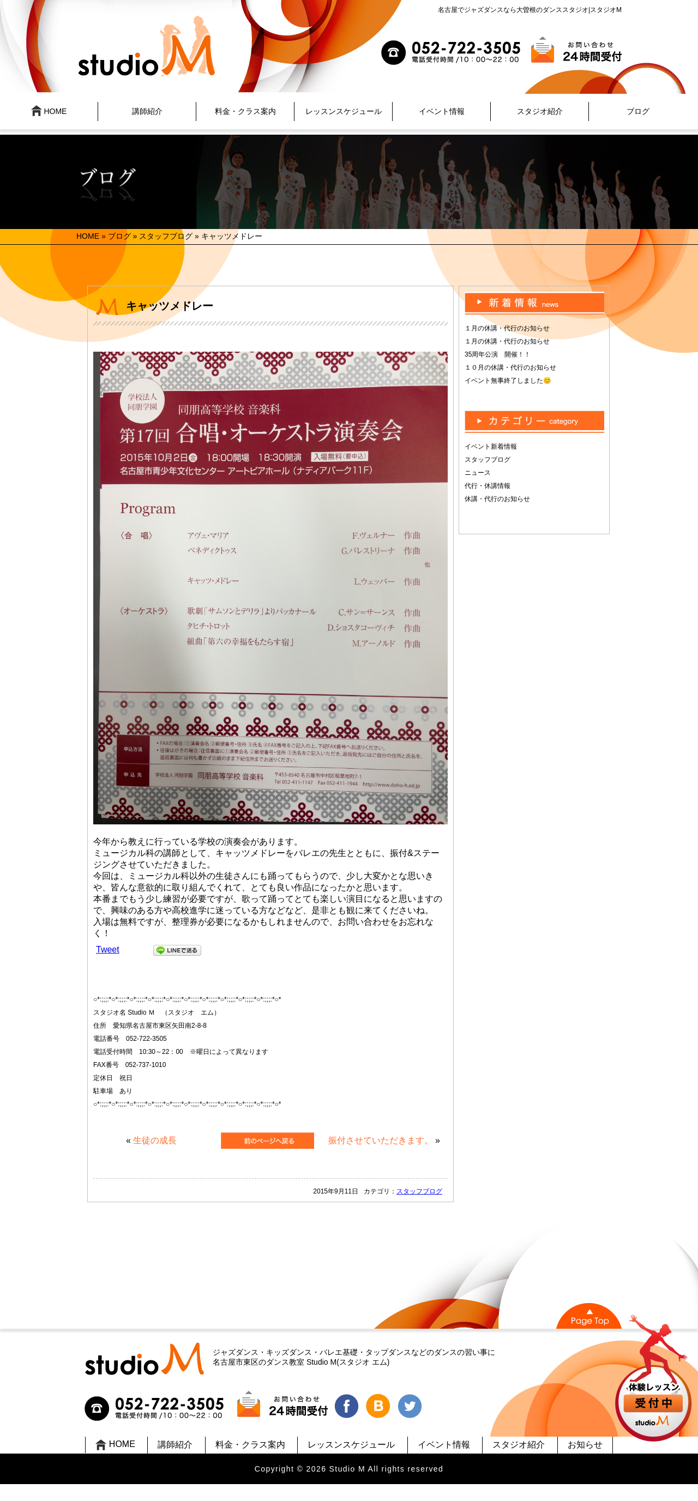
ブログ (638, 111)
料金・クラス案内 (245, 111)
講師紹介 (147, 111)
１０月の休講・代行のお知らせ (510, 367)
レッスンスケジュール (343, 111)
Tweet (107, 949)
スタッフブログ (165, 236)
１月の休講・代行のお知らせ (507, 328)
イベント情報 (442, 111)
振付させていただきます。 (380, 1140)
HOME (49, 110)
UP (654, 1379)
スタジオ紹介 (540, 111)
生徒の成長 (155, 1140)
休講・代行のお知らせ (497, 499)
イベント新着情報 (491, 446)
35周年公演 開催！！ (498, 354)
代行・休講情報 (487, 486)
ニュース (478, 473)
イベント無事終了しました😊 (508, 380)
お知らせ (585, 1444)
